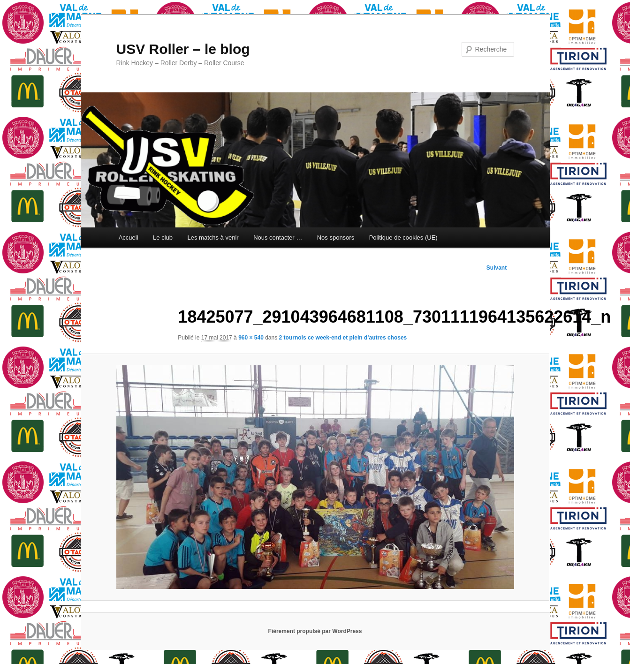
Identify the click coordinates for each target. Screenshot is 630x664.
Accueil (128, 237)
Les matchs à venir (213, 237)
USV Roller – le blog (183, 49)
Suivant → (500, 267)
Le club (163, 237)
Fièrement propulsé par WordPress (315, 631)
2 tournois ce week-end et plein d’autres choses (343, 337)
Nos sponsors (335, 237)
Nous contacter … (277, 237)
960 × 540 (251, 337)
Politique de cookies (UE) (403, 237)
